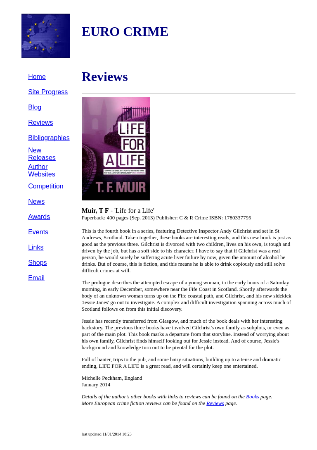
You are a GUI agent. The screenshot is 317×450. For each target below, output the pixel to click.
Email (36, 277)
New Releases (42, 154)
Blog (34, 107)
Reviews (40, 122)
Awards (39, 216)
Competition (45, 186)
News (36, 201)
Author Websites (41, 170)
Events (38, 232)
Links (35, 247)
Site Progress (48, 91)
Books (252, 396)
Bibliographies (49, 137)
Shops (37, 262)
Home (37, 76)
